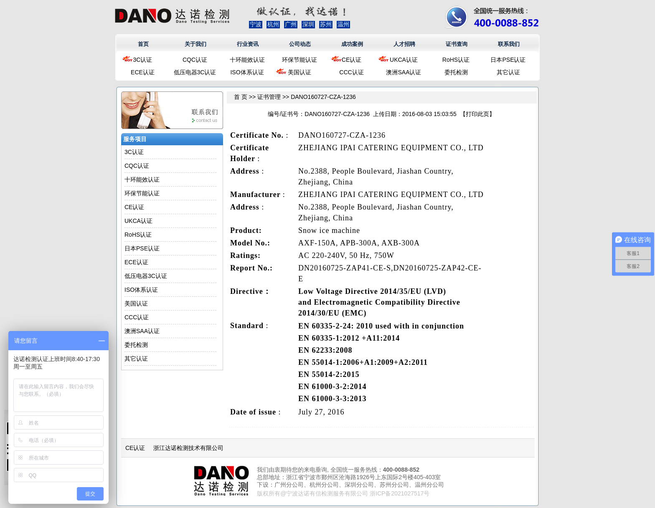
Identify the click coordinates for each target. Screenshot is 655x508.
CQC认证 (195, 59)
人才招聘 (404, 44)
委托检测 (456, 72)
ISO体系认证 (247, 72)
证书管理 (269, 97)
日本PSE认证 (508, 59)
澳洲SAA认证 (403, 72)
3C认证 (142, 59)
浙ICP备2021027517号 (399, 493)
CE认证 (351, 59)
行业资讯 (248, 44)
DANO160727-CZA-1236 (323, 97)
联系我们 (509, 44)
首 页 (240, 97)
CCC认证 (351, 72)
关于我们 (195, 44)
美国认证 (299, 72)
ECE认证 (143, 72)
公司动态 (300, 44)
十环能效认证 (247, 59)
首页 (143, 44)
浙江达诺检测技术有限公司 (188, 448)
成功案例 (352, 44)
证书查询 (456, 44)
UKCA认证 (404, 59)
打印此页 (477, 114)
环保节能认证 (299, 59)
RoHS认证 (456, 59)
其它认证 (508, 72)
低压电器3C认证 (195, 72)
